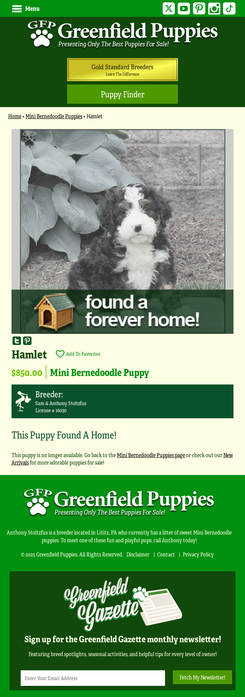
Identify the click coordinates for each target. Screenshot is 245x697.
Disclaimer (137, 554)
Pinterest (199, 8)
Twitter (169, 8)
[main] (122, 300)
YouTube (184, 8)
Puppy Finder (122, 94)
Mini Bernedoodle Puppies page (151, 455)
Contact (166, 554)
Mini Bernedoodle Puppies (53, 116)
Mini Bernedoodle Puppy (99, 372)
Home (14, 116)
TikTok (229, 8)
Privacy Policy (198, 554)
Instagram (214, 8)
